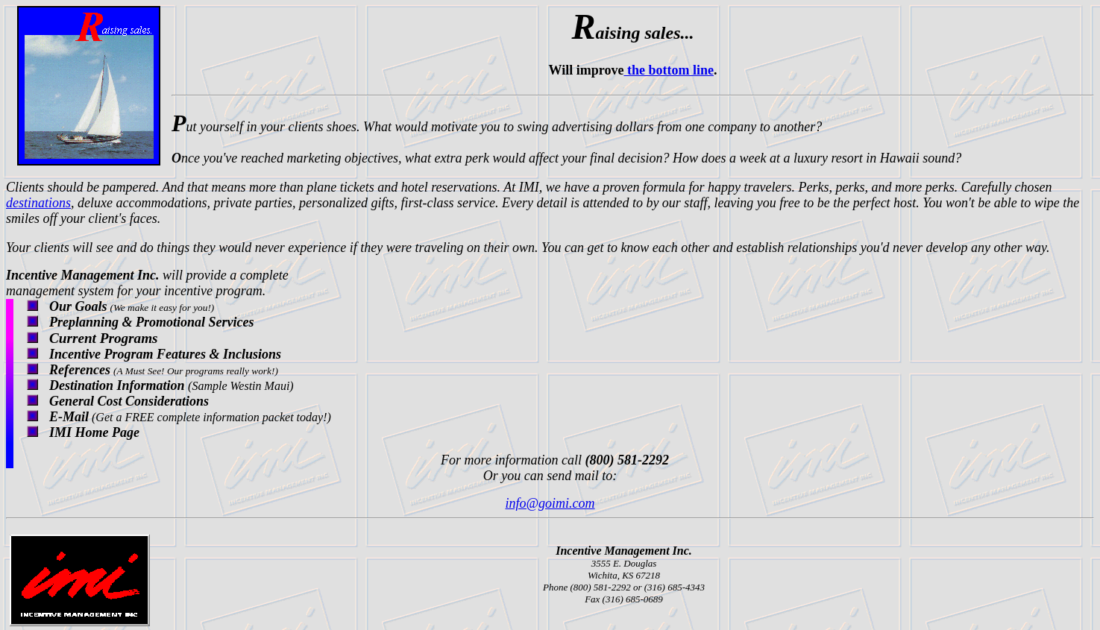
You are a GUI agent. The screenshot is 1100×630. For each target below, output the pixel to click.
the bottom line (668, 70)
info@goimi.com (549, 503)
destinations (38, 202)
